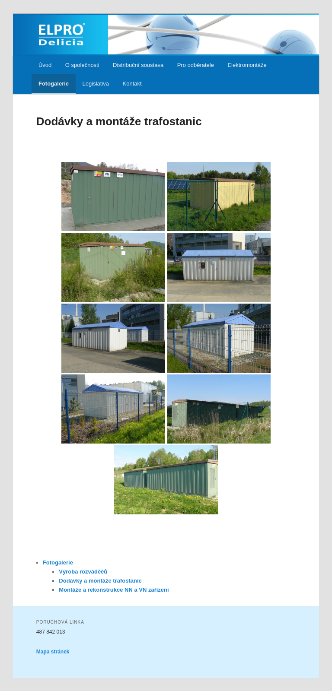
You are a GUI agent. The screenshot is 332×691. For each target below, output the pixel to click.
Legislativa (96, 83)
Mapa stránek (53, 652)
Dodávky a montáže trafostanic (100, 580)
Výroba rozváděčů (83, 571)
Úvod (44, 65)
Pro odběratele (195, 65)
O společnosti (82, 65)
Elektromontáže (246, 65)
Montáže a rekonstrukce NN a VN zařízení (114, 589)
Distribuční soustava (138, 65)
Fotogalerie (53, 83)
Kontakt (132, 83)
